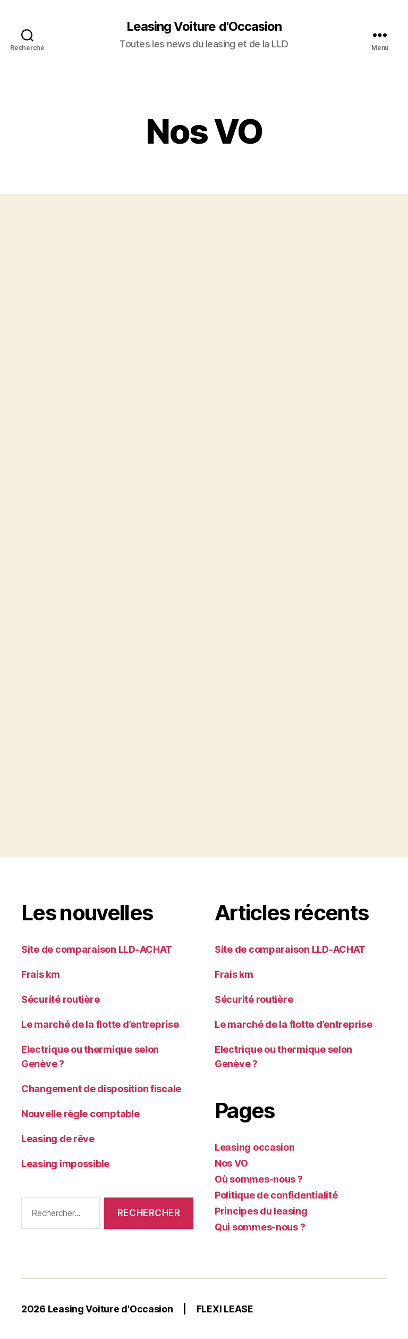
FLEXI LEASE (225, 1309)
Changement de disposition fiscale (101, 1088)
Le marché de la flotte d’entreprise (100, 1024)
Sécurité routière (60, 999)
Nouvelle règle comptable (80, 1113)
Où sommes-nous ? (259, 1179)
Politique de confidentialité (276, 1195)
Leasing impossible (65, 1163)
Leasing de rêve (58, 1138)
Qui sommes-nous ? (260, 1227)
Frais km (40, 974)
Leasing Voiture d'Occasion (204, 26)
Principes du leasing (261, 1211)
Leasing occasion (255, 1147)
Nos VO (231, 1163)
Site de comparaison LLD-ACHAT (96, 949)
